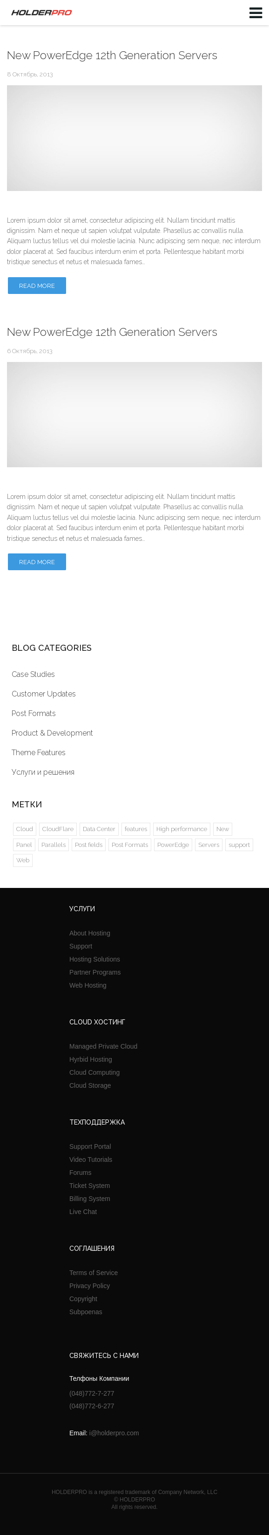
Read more (37, 285)
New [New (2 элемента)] (222, 828)
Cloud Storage (90, 1085)
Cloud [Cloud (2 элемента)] (24, 828)
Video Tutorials (90, 1159)
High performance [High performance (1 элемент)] (181, 828)
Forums (80, 1172)
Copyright (83, 1299)
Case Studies (33, 674)
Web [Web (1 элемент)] (22, 860)
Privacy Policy (89, 1285)
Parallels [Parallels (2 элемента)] (53, 844)
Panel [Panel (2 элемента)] (24, 844)
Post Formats (34, 713)
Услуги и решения (43, 772)
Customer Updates (44, 693)
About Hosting (89, 933)
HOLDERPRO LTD (40, 13)
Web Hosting (88, 985)
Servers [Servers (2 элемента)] (208, 844)
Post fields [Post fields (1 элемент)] (88, 844)
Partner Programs (95, 972)
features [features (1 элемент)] (136, 828)
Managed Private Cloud (103, 1046)
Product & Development (52, 733)
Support (80, 946)
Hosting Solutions (94, 959)
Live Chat (83, 1211)
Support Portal (90, 1146)
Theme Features (39, 752)
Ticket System (89, 1185)
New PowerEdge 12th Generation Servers (112, 55)
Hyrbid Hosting (90, 1059)
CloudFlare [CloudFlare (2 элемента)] (58, 828)
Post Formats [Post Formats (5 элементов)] (130, 844)
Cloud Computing (94, 1072)
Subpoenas (85, 1312)
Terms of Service (93, 1272)
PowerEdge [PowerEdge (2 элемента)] (173, 844)
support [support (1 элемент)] (239, 844)
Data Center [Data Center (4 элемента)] (99, 828)
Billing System (89, 1198)
